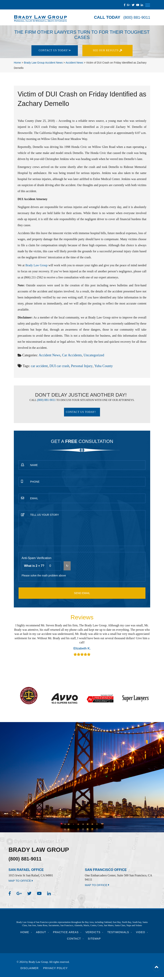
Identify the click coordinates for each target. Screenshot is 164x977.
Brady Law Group (36, 265)
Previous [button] (18, 639)
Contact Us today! (54, 50)
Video (140, 932)
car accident (39, 365)
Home (24, 932)
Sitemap (94, 938)
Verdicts (93, 932)
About (41, 932)
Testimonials (118, 932)
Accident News (48, 355)
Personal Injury (80, 365)
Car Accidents (70, 355)
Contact (74, 938)
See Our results (109, 50)
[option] (82, 640)
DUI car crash (58, 365)
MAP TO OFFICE (21, 880)
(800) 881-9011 (136, 17)
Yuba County (101, 365)
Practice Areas (66, 932)
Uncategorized (92, 355)
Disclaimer (29, 968)
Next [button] (145, 639)
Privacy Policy (55, 968)
